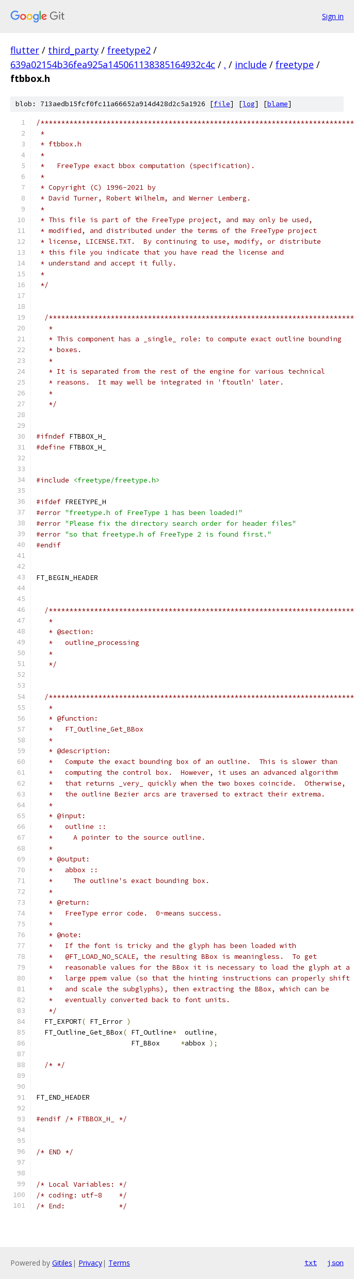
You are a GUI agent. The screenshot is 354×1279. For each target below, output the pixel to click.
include (251, 64)
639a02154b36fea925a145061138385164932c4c (112, 64)
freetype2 (129, 50)
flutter (24, 50)
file (222, 103)
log (249, 103)
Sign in (333, 16)
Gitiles (62, 1263)
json (335, 1262)
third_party (73, 50)
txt (310, 1262)
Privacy (90, 1263)
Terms (119, 1263)
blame (277, 103)
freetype (295, 64)
